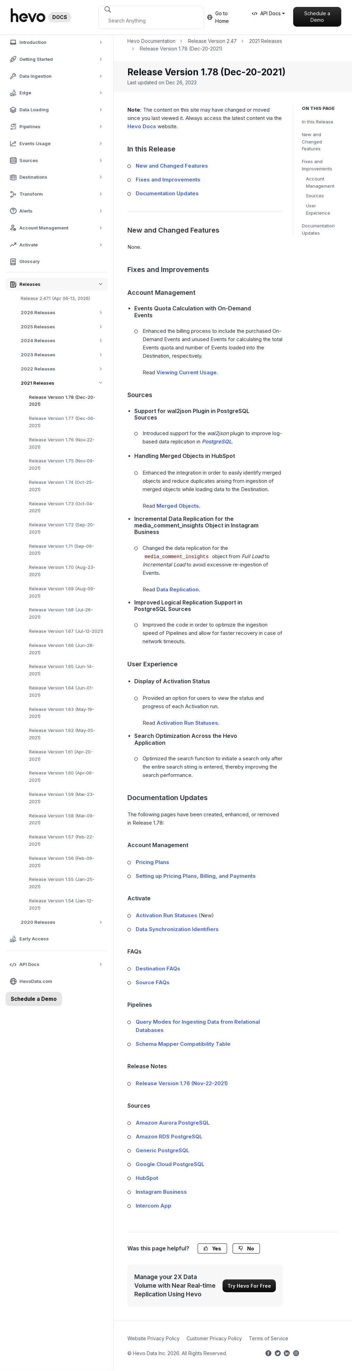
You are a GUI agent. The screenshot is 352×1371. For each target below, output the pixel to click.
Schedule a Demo (317, 16)
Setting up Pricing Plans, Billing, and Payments (196, 876)
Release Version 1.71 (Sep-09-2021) (61, 549)
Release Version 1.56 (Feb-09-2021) (61, 861)
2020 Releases (64, 922)
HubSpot (147, 1178)
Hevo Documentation (151, 41)
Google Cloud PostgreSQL (170, 1164)
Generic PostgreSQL (162, 1150)
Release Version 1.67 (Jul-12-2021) (66, 631)
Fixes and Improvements (317, 165)
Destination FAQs (158, 968)
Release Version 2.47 (212, 41)
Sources (315, 195)
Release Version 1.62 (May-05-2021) (62, 733)
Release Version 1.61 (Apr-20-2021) (61, 755)
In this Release (317, 121)
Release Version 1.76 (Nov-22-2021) (61, 443)
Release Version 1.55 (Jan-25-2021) (61, 882)
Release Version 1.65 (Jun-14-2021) (61, 670)
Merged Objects (177, 506)
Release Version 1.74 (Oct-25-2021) (61, 485)
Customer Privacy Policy (214, 1338)
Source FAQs (153, 982)
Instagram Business (161, 1192)
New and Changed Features (312, 142)
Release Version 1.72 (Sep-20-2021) (62, 528)
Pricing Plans (152, 862)
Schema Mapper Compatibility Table (183, 1044)
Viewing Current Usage (186, 372)
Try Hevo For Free (249, 1286)
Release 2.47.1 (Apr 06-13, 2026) (55, 298)
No (246, 1248)
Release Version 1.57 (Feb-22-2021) (61, 840)
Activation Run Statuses (187, 723)
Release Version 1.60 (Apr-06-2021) (61, 776)
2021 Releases (64, 383)
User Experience (318, 209)
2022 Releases (64, 369)
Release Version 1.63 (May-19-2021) (61, 712)
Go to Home (218, 17)
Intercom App (153, 1205)
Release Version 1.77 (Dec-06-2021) (62, 421)
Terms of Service (268, 1338)
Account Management (320, 182)
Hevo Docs (141, 126)
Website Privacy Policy (153, 1338)
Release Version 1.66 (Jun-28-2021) (61, 648)
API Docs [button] (266, 13)
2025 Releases (64, 326)
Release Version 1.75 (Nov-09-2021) (61, 464)
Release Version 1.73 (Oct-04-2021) (61, 507)
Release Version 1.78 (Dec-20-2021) (62, 400)
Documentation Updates (318, 229)
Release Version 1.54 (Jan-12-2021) (61, 904)
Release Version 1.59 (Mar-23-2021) (61, 797)
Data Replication (177, 589)
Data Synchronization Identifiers (177, 929)
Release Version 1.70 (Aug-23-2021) (62, 570)
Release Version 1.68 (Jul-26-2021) (61, 613)
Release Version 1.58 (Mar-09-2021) (61, 819)
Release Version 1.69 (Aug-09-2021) (62, 592)
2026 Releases (64, 312)
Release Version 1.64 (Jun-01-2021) (61, 691)
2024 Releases (64, 340)
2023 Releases (64, 354)
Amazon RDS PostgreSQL (169, 1136)
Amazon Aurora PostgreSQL (173, 1122)
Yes (212, 1248)
